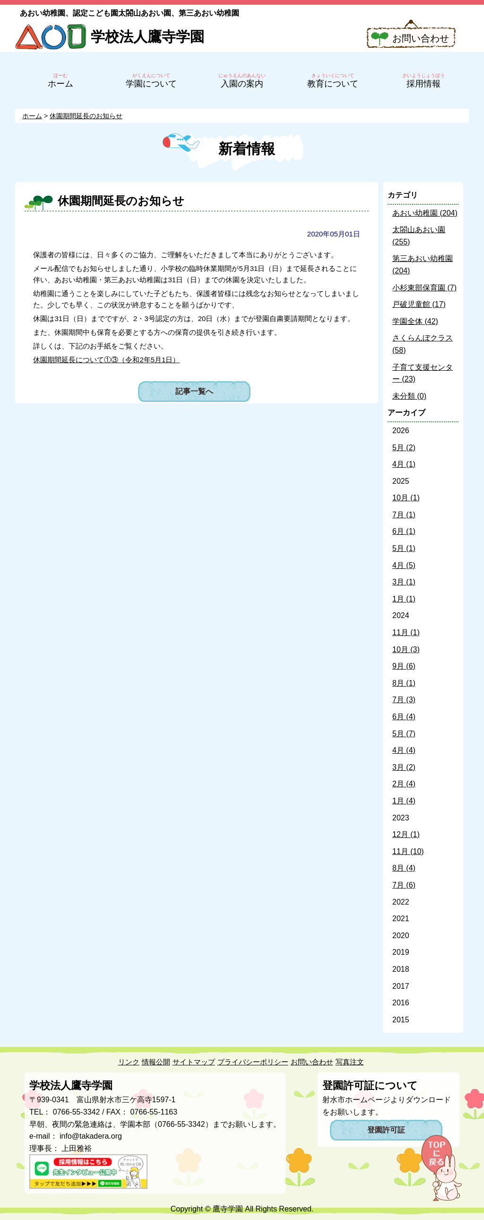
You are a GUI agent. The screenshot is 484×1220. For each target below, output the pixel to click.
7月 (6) (403, 885)
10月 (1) (406, 498)
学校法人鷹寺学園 (147, 36)
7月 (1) (403, 515)
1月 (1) (403, 599)
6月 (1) (403, 531)
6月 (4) (403, 717)
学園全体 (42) (415, 321)
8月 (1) (403, 683)
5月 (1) (403, 548)
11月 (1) (406, 632)
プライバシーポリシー (252, 1062)
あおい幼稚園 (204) (425, 213)
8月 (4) (403, 868)
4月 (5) (403, 565)
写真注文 (350, 1062)
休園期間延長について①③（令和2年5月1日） (106, 360)
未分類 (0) (409, 396)
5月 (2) (403, 448)
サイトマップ (194, 1062)
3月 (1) (403, 582)
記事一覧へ (194, 391)
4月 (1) (403, 464)
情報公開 (156, 1062)
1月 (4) (403, 801)
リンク (128, 1062)
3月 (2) (403, 767)
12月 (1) (406, 834)
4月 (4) (403, 750)
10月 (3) (406, 649)
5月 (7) (403, 734)
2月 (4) (403, 784)
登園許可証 (386, 1130)
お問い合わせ (420, 38)
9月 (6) (403, 666)
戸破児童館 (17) (419, 304)
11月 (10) (408, 851)
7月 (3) (403, 700)
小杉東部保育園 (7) (424, 288)
